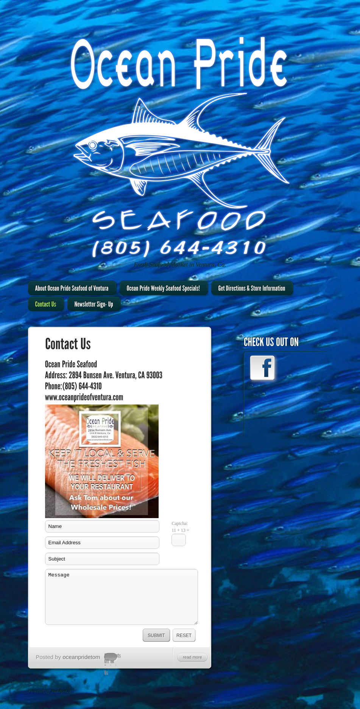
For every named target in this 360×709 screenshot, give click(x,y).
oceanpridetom (81, 657)
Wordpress (60, 690)
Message (121, 597)
